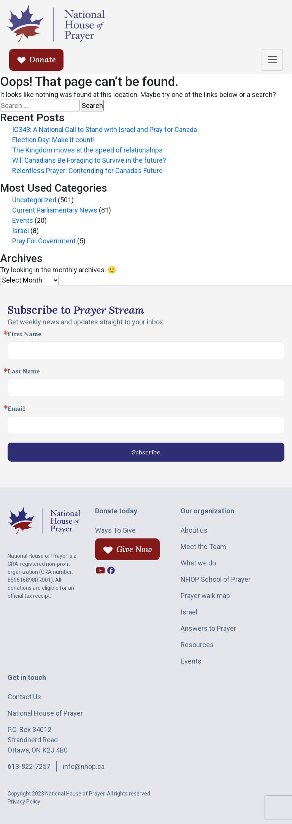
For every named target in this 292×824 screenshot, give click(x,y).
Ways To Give (115, 530)
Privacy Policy (24, 802)
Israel (20, 231)
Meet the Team (203, 547)
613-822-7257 (29, 766)
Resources (197, 645)
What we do (198, 563)
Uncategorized (34, 200)
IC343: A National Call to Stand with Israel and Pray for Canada (104, 129)
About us (194, 530)
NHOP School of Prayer (216, 579)
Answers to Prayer (208, 628)
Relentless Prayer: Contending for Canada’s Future (87, 171)
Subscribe (146, 452)
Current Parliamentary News (54, 210)
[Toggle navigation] (272, 60)
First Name (24, 334)
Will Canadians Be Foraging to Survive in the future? (89, 160)
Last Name (24, 371)
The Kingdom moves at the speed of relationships (87, 150)
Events (22, 220)
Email (16, 408)
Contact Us (24, 697)
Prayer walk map (205, 596)
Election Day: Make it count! (53, 140)
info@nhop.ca (84, 766)
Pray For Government (44, 241)
